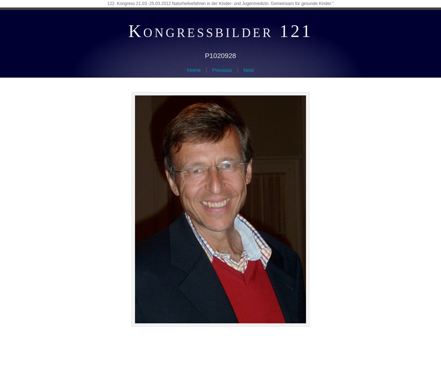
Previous (222, 70)
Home (194, 70)
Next (248, 70)
